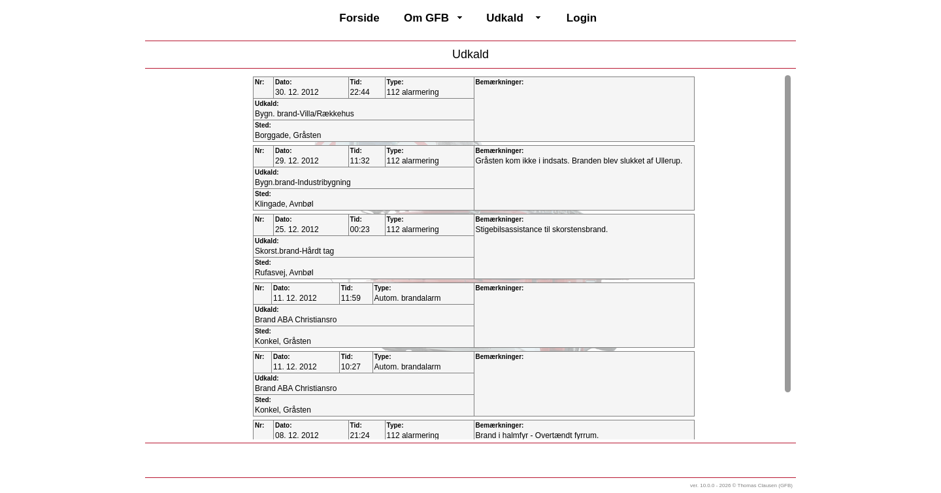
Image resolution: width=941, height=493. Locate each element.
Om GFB (426, 18)
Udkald (504, 18)
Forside (359, 18)
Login (582, 18)
